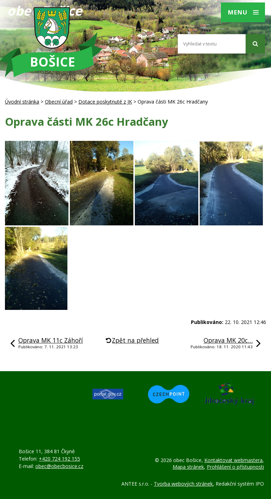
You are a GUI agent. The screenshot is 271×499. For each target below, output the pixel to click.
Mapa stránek (188, 466)
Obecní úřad (59, 101)
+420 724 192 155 (59, 458)
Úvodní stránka (22, 101)
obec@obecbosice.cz (59, 466)
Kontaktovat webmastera (233, 460)
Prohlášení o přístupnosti (235, 466)
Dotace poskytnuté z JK (105, 101)
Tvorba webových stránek (183, 483)
